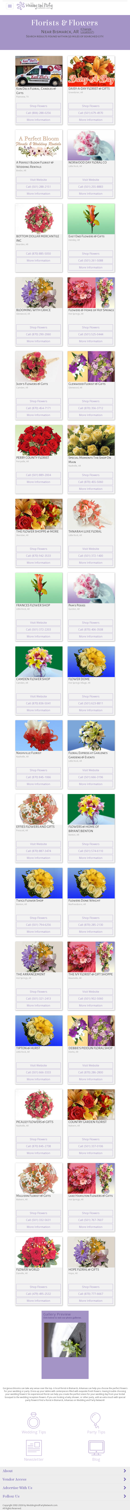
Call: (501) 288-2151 (38, 187)
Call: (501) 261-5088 (90, 260)
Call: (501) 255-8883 (90, 187)
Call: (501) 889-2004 (38, 475)
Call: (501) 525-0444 (90, 334)
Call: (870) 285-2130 (90, 925)
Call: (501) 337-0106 (90, 1146)
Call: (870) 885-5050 (38, 253)
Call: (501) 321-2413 (38, 998)
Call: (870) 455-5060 (90, 482)
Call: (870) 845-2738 (38, 1146)
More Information (38, 120)
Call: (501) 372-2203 (38, 629)
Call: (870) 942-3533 (38, 556)
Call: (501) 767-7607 (90, 1220)
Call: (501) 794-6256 (38, 925)
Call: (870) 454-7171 (38, 408)
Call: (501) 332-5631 (38, 1220)
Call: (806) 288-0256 (38, 113)
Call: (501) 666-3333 (38, 1072)
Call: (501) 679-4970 (90, 113)
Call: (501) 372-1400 (90, 556)
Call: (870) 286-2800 (90, 1072)
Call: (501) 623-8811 (90, 703)
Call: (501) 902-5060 (90, 998)
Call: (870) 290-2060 (38, 334)
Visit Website (38, 180)
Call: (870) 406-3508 (90, 629)
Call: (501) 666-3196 (90, 777)
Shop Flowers (38, 106)
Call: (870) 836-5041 (38, 703)
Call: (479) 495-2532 (38, 1294)
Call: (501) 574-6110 (90, 851)
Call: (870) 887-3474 (38, 851)
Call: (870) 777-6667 (90, 1294)
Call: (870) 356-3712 (90, 408)
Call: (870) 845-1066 (38, 777)
